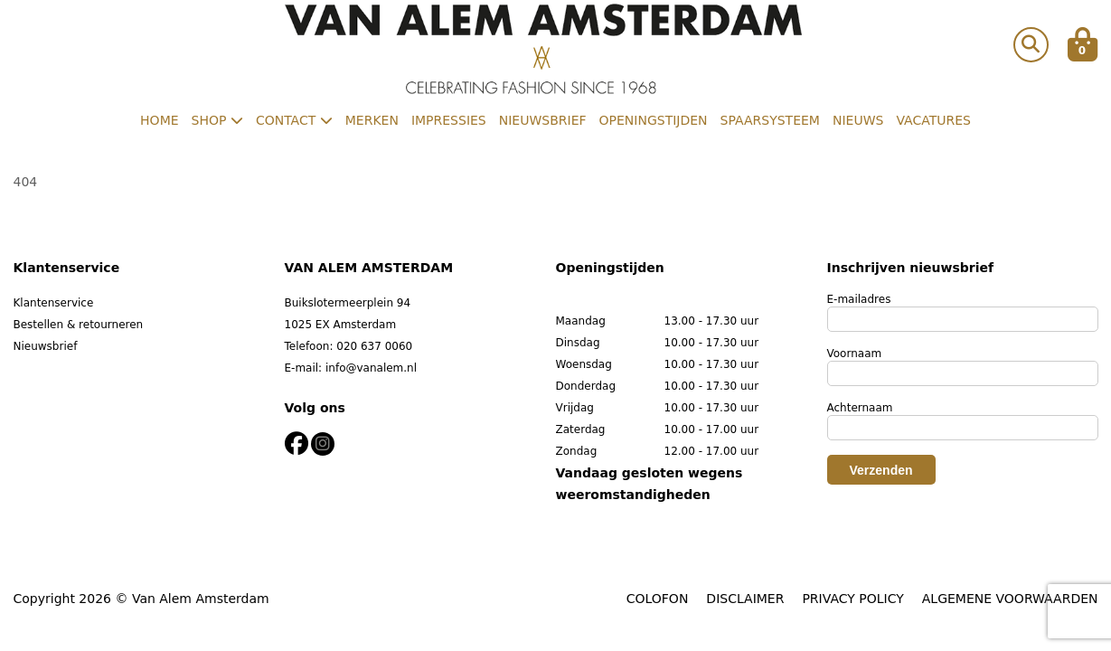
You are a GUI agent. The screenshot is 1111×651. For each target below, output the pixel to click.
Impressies (448, 120)
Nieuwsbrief (543, 120)
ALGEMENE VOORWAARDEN (1010, 598)
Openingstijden (653, 120)
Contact (294, 120)
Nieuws (858, 120)
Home (159, 120)
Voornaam (854, 353)
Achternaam (860, 407)
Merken (372, 120)
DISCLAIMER (745, 598)
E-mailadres (859, 299)
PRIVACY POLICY (852, 598)
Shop (217, 120)
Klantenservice (54, 303)
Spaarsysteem (770, 120)
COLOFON (657, 598)
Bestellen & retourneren (79, 324)
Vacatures (933, 120)
